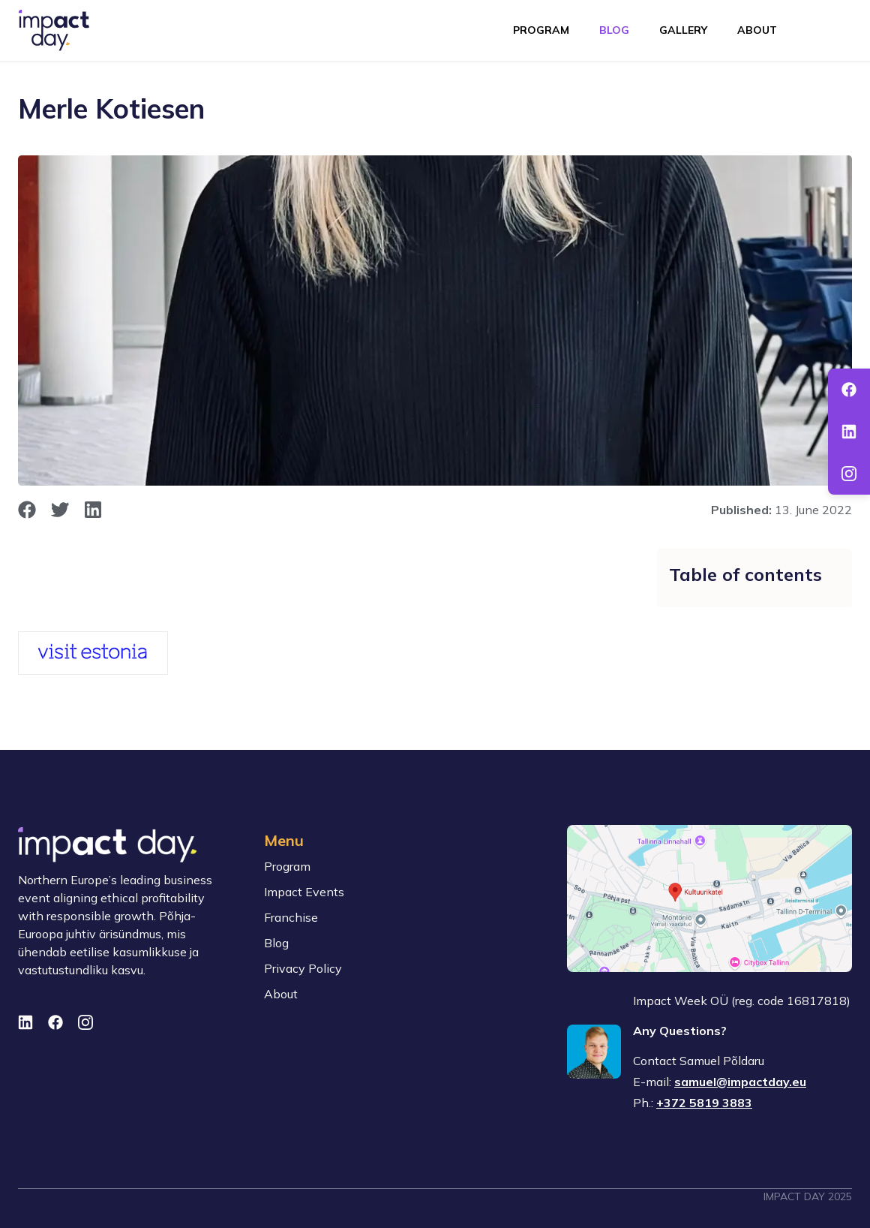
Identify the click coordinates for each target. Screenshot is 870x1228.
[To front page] (54, 30)
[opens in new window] (27, 510)
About (757, 30)
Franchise (291, 917)
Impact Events (304, 891)
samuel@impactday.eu (740, 1081)
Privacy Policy (303, 968)
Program (541, 30)
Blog (614, 30)
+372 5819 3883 (704, 1102)
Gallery (683, 30)
